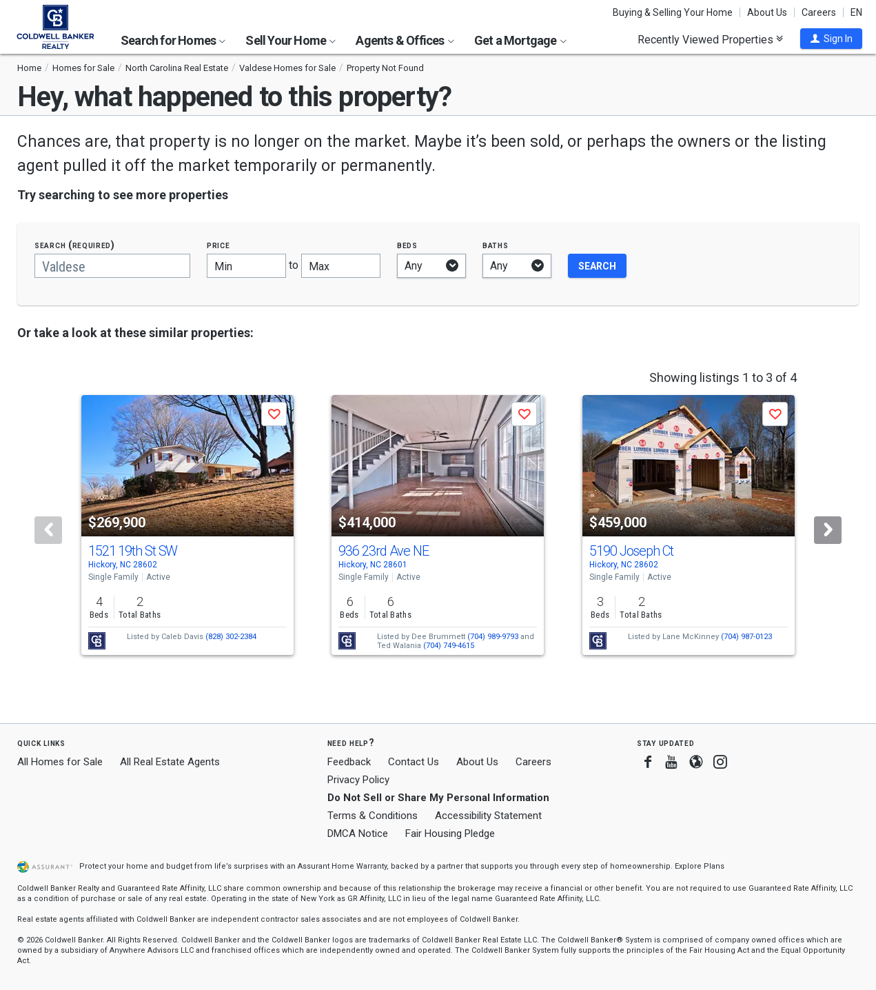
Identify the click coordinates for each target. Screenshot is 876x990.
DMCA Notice (357, 833)
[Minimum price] (246, 266)
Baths (495, 245)
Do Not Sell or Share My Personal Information (438, 797)
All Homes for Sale (60, 762)
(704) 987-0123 (746, 636)
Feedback (349, 762)
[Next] (828, 530)
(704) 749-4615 (448, 645)
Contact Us (413, 762)
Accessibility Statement (488, 815)
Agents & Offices (405, 40)
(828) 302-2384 (230, 636)
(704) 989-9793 (492, 636)
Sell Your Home (290, 40)
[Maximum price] (340, 266)
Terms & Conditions (372, 815)
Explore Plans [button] (699, 866)
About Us (767, 12)
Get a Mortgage (520, 40)
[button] (831, 38)
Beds (407, 245)
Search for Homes (173, 40)
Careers (819, 12)
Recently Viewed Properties (710, 39)
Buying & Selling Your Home (673, 12)
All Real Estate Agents (170, 762)
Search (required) (74, 245)
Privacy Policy (358, 780)
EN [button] (856, 12)
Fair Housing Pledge (450, 833)
